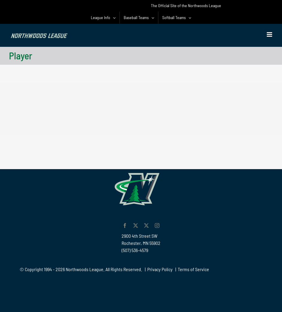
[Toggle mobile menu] (270, 34)
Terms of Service (193, 269)
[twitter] (135, 225)
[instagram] (157, 225)
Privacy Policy (160, 269)
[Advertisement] (141, 148)
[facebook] (124, 225)
